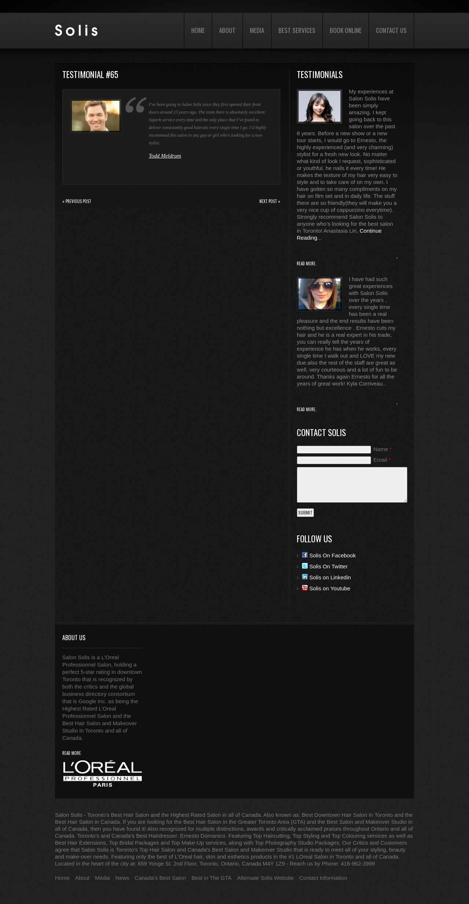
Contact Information (323, 878)
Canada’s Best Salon (160, 878)
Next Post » (269, 201)
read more (71, 753)
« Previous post (76, 201)
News (122, 878)
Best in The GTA (211, 878)
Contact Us (391, 30)
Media (257, 30)
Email (382, 460)
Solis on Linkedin (326, 577)
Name (382, 449)
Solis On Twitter (325, 566)
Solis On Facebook (329, 555)
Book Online (346, 30)
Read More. (307, 263)
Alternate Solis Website (265, 878)
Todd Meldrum (165, 156)
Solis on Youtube (326, 588)
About (227, 30)
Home (198, 30)
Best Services (296, 30)
